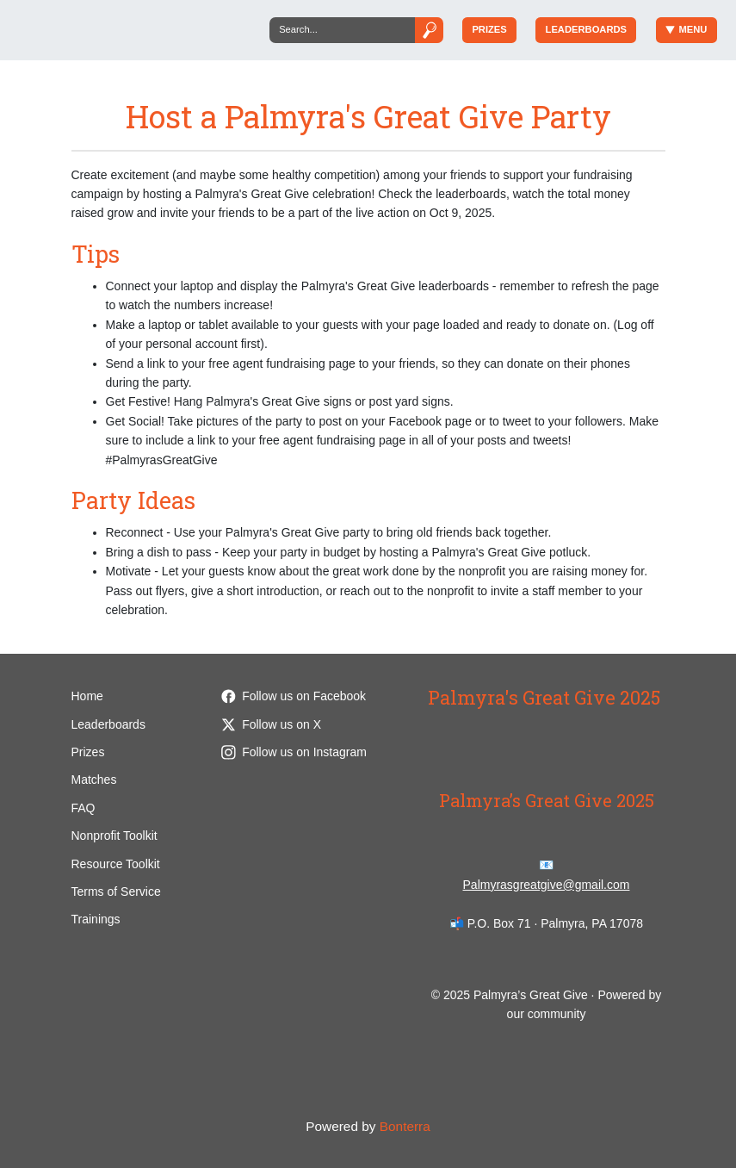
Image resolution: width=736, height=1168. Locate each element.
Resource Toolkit (115, 864)
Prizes (489, 29)
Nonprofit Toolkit (114, 835)
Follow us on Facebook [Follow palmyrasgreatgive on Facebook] (293, 696)
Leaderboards (586, 29)
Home (87, 696)
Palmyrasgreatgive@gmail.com (546, 885)
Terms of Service (116, 891)
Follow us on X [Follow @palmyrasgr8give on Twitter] (271, 724)
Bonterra (405, 1126)
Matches (94, 779)
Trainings (96, 919)
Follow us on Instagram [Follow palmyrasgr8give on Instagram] (294, 752)
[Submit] (428, 29)
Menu (686, 29)
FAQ (83, 808)
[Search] (342, 29)
